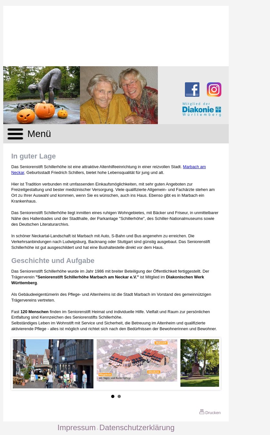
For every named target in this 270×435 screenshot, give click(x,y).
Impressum (76, 427)
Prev (21, 364)
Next (211, 364)
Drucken (210, 412)
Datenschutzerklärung (136, 427)
